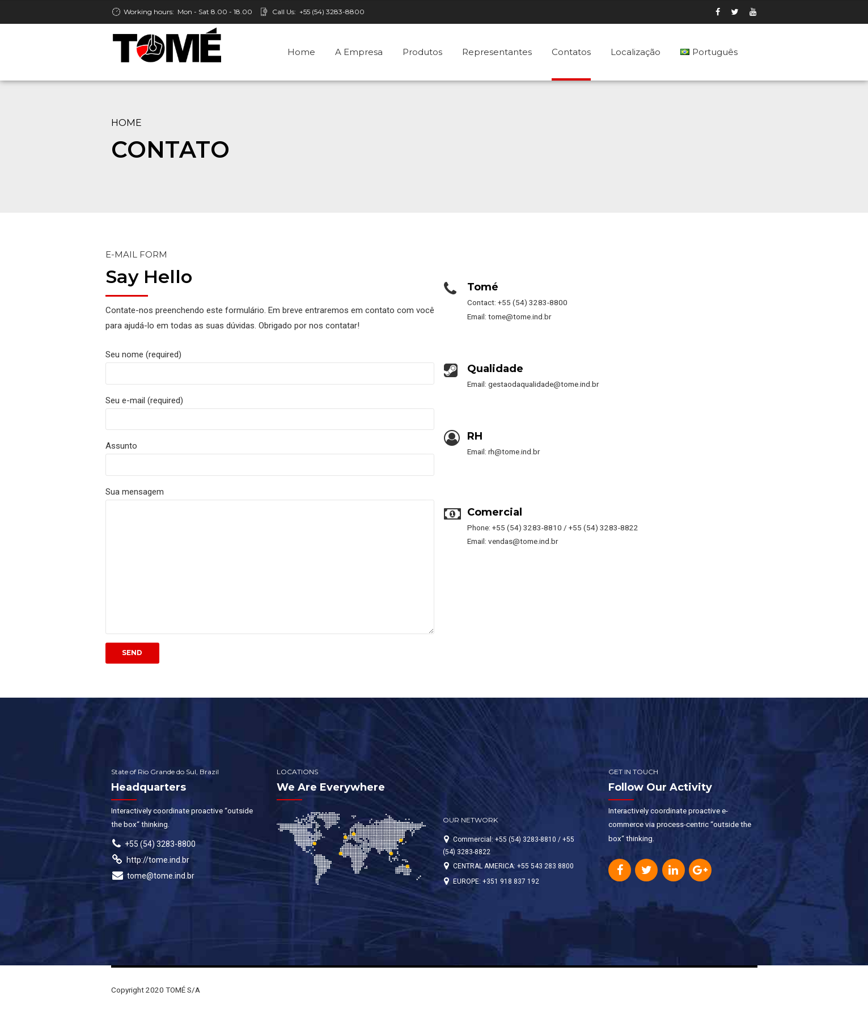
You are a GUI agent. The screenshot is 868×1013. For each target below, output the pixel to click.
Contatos (571, 52)
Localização (635, 52)
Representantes (497, 52)
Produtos (422, 52)
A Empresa (359, 52)
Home (301, 52)
